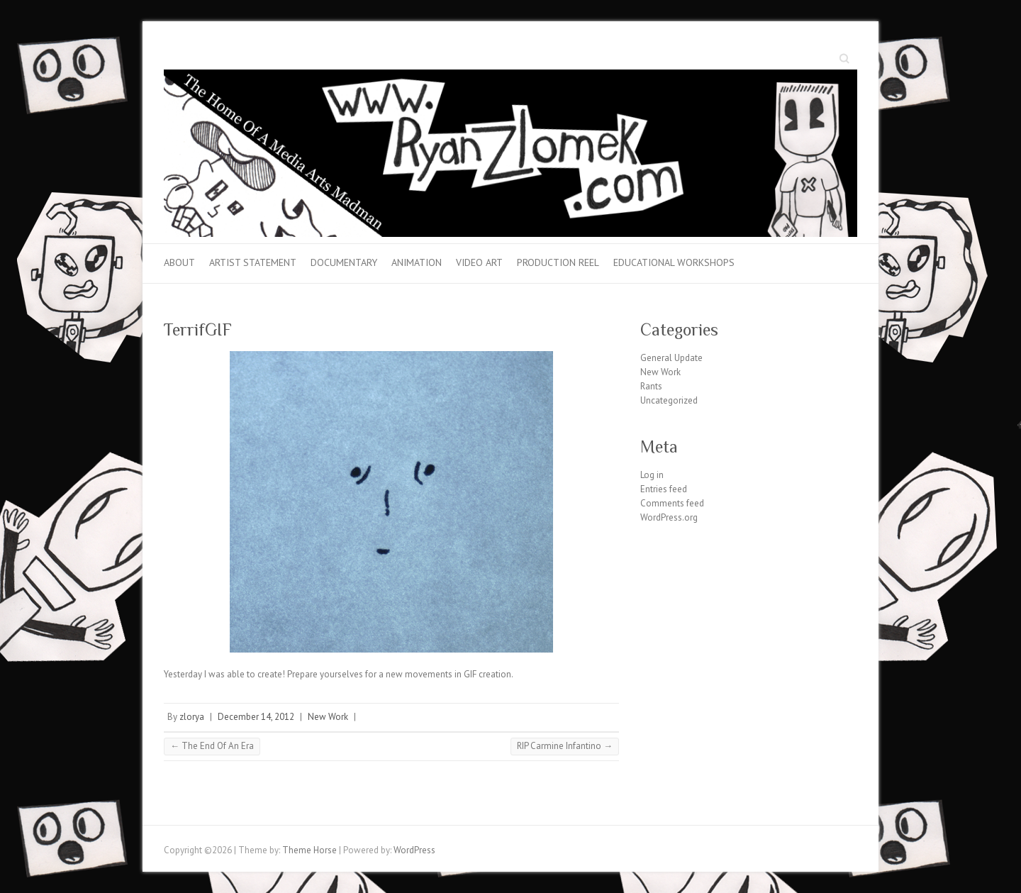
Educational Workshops (674, 262)
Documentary (344, 262)
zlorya (191, 717)
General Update (671, 358)
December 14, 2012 (256, 717)
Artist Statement (252, 262)
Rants (651, 386)
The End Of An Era (212, 746)
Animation (416, 262)
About (179, 262)
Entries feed (663, 489)
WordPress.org (669, 517)
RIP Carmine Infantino (565, 746)
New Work (328, 717)
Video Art (479, 262)
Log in (652, 475)
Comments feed (672, 503)
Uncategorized (669, 400)
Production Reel (558, 262)
